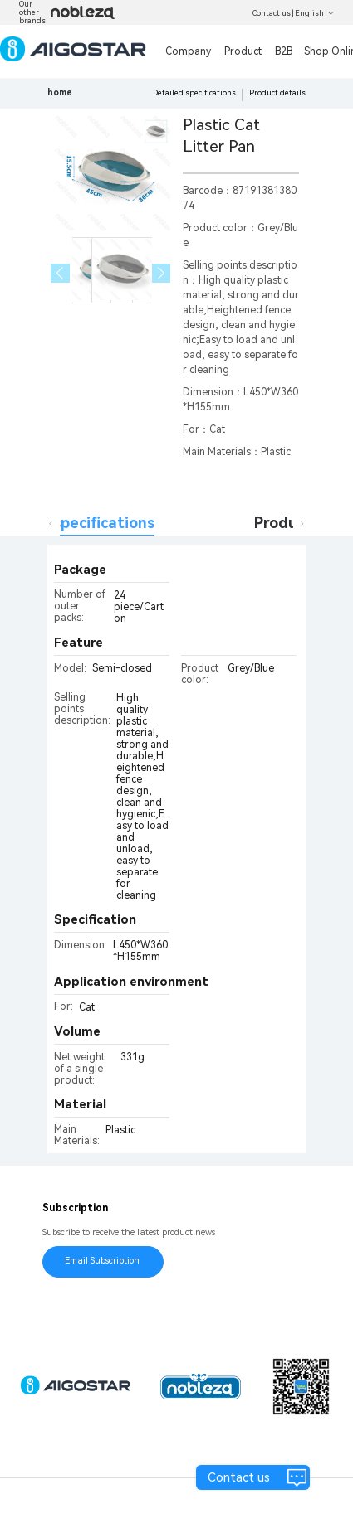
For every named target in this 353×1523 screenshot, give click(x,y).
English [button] (315, 13)
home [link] (59, 92)
